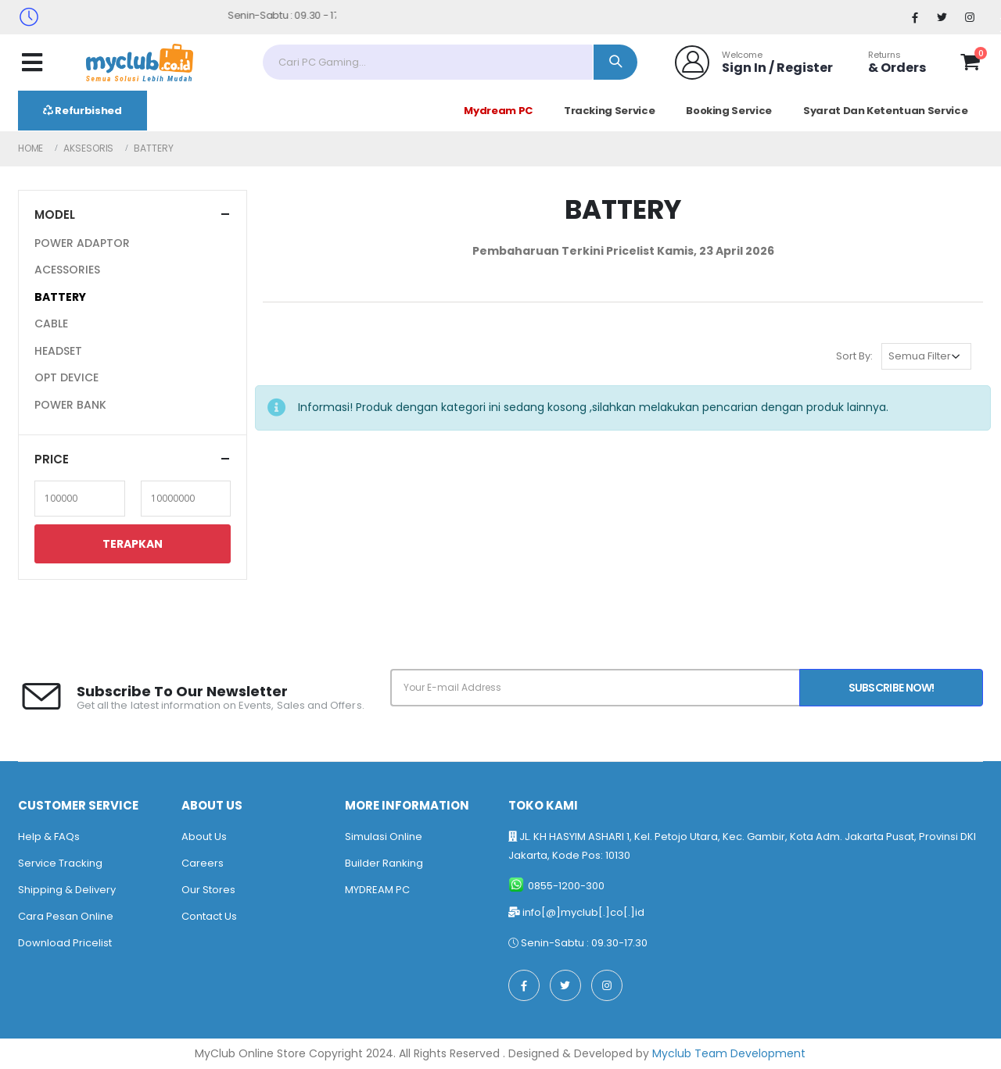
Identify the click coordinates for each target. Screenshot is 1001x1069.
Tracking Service (609, 110)
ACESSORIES (67, 269)
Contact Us (209, 916)
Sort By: (854, 356)
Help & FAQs (49, 836)
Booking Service (729, 110)
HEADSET (58, 351)
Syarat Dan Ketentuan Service (885, 110)
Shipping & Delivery (67, 889)
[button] (970, 65)
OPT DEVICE (66, 377)
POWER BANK (70, 405)
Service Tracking (60, 863)
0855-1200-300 (566, 885)
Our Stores (208, 889)
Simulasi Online (383, 836)
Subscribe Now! (892, 687)
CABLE (51, 323)
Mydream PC (498, 110)
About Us (204, 836)
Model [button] (54, 214)
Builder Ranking (384, 863)
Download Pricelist (65, 942)
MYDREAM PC (377, 889)
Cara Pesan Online (65, 916)
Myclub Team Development (728, 1053)
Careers (202, 863)
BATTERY (60, 297)
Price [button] (51, 459)
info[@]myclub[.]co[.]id (583, 912)
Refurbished (82, 110)
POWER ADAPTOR (82, 243)
